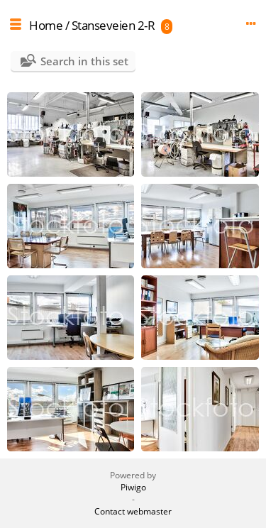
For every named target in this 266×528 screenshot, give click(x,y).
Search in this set (84, 61)
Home (45, 25)
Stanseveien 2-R (113, 25)
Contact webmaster (133, 511)
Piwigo (133, 487)
